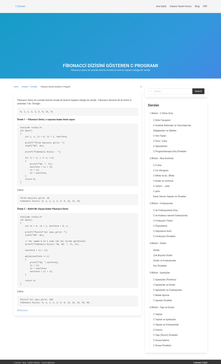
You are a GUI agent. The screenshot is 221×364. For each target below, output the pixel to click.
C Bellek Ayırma (161, 295)
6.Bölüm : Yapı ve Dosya (162, 307)
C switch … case (161, 186)
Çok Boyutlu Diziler (162, 255)
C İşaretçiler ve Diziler (164, 284)
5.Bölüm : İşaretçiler (160, 272)
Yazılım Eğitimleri (48, 363)
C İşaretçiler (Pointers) (164, 279)
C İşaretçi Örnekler (162, 300)
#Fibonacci (22, 310)
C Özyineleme (160, 226)
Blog (24, 363)
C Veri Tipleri (159, 135)
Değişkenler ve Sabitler (164, 130)
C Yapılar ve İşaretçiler (164, 319)
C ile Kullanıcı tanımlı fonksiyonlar (170, 215)
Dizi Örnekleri (160, 265)
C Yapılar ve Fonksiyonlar (166, 324)
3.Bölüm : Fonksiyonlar (161, 203)
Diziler (156, 250)
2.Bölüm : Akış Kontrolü (161, 158)
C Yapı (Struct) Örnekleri (165, 335)
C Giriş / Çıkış (160, 141)
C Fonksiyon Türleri (163, 220)
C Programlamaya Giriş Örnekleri (169, 151)
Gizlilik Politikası (33, 363)
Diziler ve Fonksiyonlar (164, 260)
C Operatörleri (160, 146)
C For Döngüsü (160, 170)
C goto (156, 191)
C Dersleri (17, 363)
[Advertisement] (110, 41)
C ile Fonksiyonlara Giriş (165, 210)
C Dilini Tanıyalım (162, 120)
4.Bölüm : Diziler (158, 243)
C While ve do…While (163, 175)
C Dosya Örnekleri (162, 345)
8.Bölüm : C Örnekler (29, 87)
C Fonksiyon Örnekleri (164, 236)
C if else (157, 165)
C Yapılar (157, 314)
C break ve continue (163, 180)
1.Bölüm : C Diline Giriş (161, 113)
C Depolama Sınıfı (162, 231)
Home (16, 87)
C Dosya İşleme (161, 340)
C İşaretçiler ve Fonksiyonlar (167, 290)
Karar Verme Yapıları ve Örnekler (169, 196)
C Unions (157, 329)
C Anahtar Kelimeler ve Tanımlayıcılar (172, 125)
